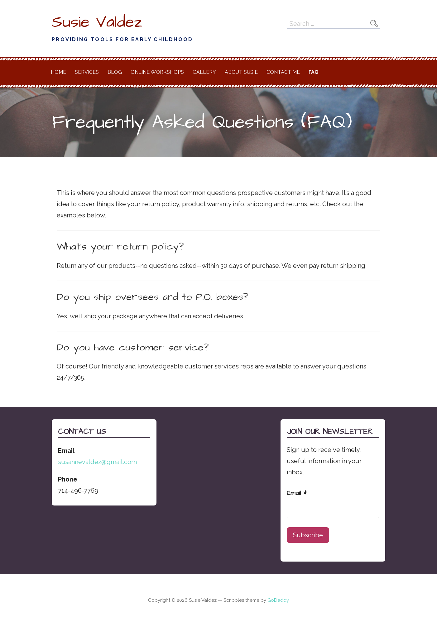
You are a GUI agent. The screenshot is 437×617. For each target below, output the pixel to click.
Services (87, 72)
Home (58, 72)
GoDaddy (278, 600)
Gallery (204, 72)
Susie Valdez (97, 22)
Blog (115, 72)
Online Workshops (157, 72)
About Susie (241, 72)
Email (297, 493)
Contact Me (283, 72)
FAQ (314, 72)
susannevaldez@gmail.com (97, 462)
